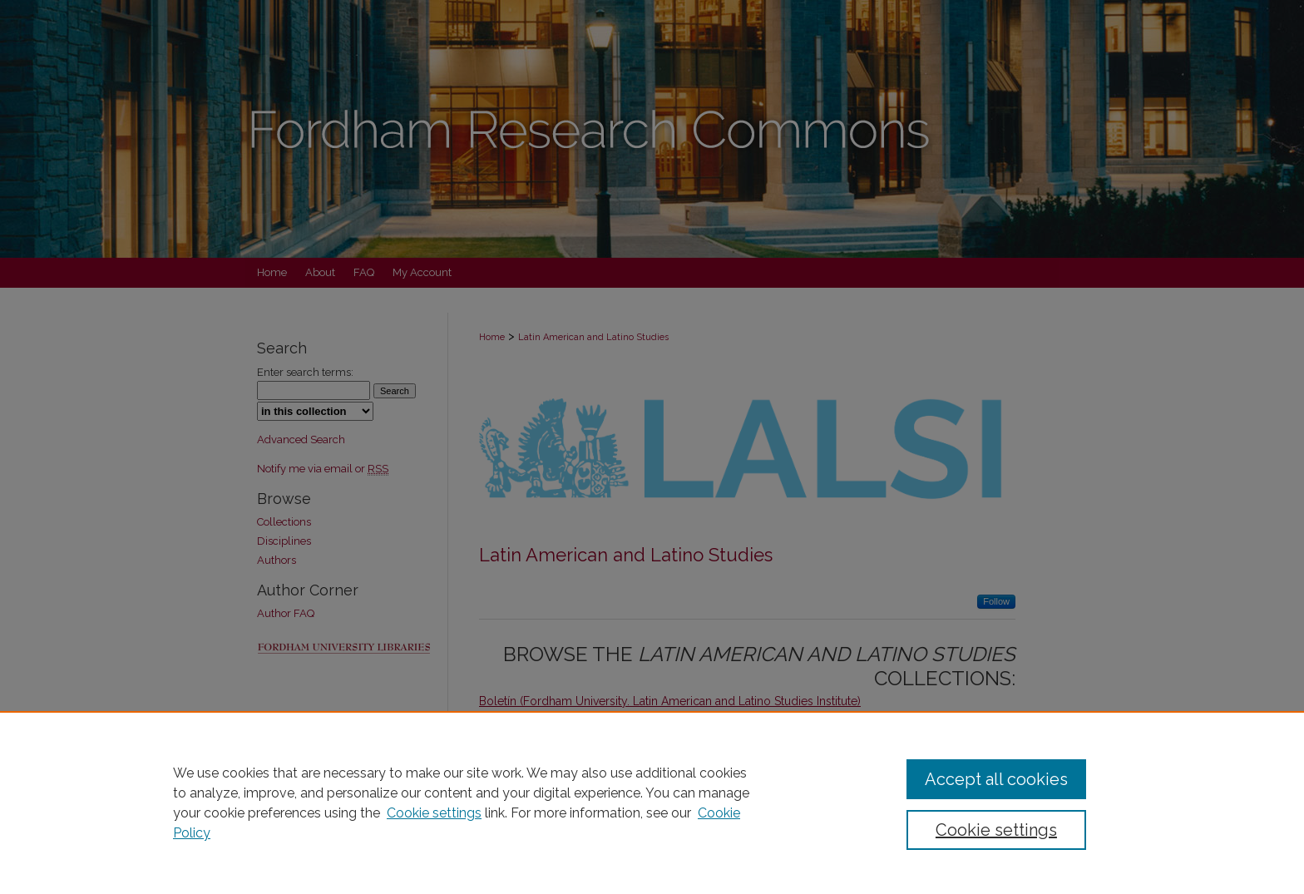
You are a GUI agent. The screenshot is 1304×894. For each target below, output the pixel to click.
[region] (652, 802)
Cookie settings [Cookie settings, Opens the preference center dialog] (996, 830)
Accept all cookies (996, 779)
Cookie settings (434, 813)
